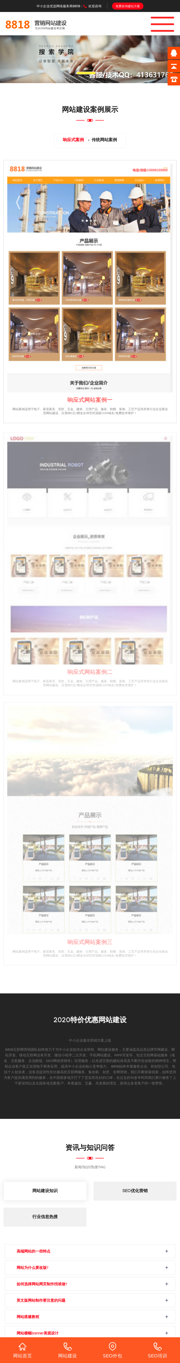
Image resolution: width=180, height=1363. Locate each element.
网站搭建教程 (28, 1317)
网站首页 (22, 1350)
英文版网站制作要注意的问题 (41, 1301)
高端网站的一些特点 (33, 1252)
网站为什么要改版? (32, 1268)
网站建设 (67, 1350)
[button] (13, 59)
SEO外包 (112, 1350)
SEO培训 (157, 1350)
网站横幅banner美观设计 (38, 1334)
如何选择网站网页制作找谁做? (42, 1284)
